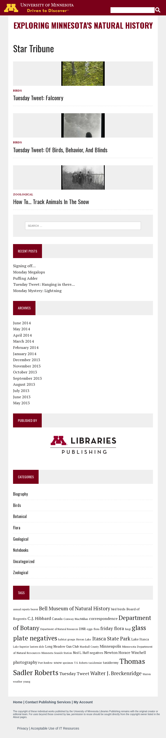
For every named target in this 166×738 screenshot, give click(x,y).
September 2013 (27, 378)
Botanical (20, 516)
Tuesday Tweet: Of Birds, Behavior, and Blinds (60, 149)
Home (17, 702)
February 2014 (25, 347)
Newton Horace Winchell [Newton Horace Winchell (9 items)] (125, 652)
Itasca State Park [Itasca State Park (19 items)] (111, 638)
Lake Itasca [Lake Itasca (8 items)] (140, 639)
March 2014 (23, 341)
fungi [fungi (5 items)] (128, 629)
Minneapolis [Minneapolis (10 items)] (110, 646)
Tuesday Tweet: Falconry (38, 97)
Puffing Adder (25, 278)
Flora (16, 528)
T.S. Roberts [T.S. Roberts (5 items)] (81, 663)
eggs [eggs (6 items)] (90, 629)
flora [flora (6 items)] (96, 629)
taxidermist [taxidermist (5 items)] (95, 663)
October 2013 (25, 372)
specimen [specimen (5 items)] (68, 663)
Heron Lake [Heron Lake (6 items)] (83, 639)
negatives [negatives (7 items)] (96, 653)
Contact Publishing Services (48, 702)
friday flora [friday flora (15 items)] (112, 628)
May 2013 (21, 403)
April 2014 (22, 335)
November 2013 (27, 366)
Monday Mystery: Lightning (37, 290)
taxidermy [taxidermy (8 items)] (110, 662)
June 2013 (22, 396)
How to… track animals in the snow (51, 201)
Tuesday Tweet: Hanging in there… (44, 284)
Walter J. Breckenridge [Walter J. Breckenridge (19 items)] (116, 673)
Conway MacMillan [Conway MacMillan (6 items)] (75, 619)
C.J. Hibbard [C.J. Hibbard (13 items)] (39, 618)
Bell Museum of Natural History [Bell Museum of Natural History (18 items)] (74, 608)
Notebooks (20, 550)
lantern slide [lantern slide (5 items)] (37, 646)
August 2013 (24, 384)
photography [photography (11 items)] (25, 662)
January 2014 (24, 353)
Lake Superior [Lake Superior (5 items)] (21, 646)
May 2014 (21, 329)
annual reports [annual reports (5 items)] (21, 609)
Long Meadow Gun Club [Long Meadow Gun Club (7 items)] (62, 646)
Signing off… (24, 265)
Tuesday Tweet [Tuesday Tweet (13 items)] (74, 673)
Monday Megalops (29, 272)
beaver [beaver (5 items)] (34, 609)
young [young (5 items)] (26, 681)
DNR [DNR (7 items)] (82, 629)
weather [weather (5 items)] (17, 681)
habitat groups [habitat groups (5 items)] (66, 639)
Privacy (22, 728)
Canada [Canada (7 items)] (57, 619)
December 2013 (26, 359)
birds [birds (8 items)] (121, 609)
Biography (20, 494)
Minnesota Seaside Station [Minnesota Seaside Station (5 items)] (57, 653)
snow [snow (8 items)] (58, 662)
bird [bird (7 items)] (114, 609)
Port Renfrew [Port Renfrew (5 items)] (45, 663)
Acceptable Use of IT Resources (55, 728)
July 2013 (21, 390)
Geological (20, 539)
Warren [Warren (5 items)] (147, 674)
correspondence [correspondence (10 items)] (103, 618)
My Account (83, 702)
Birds (17, 90)
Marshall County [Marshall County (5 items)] (89, 646)
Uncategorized (24, 561)
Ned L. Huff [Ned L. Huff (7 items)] (81, 653)
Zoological (23, 194)
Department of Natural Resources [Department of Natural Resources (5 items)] (59, 629)
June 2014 (22, 323)
